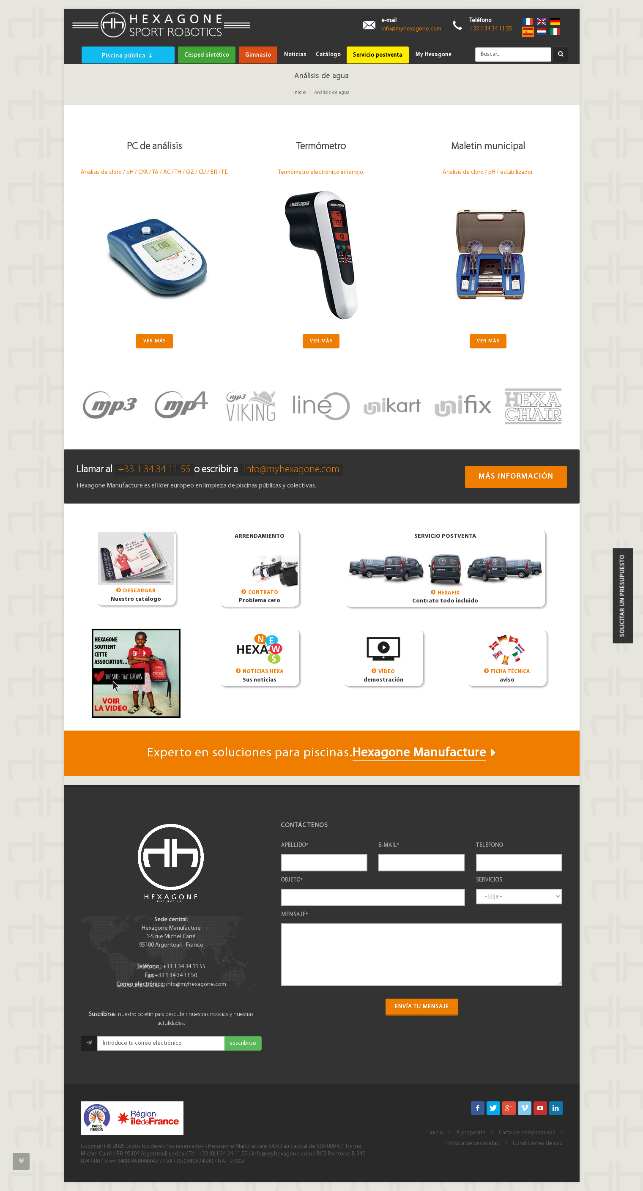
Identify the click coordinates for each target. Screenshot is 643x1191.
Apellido (295, 845)
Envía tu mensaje (422, 1007)
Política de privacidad (473, 1143)
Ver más (154, 341)
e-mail (388, 845)
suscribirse (243, 1043)
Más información (516, 477)
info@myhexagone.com (411, 29)
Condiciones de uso (538, 1143)
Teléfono (489, 845)
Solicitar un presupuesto (623, 595)
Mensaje (294, 914)
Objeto (292, 880)
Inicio (299, 92)
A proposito (471, 1133)
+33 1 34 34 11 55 (490, 29)
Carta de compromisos (527, 1133)
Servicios (489, 880)
